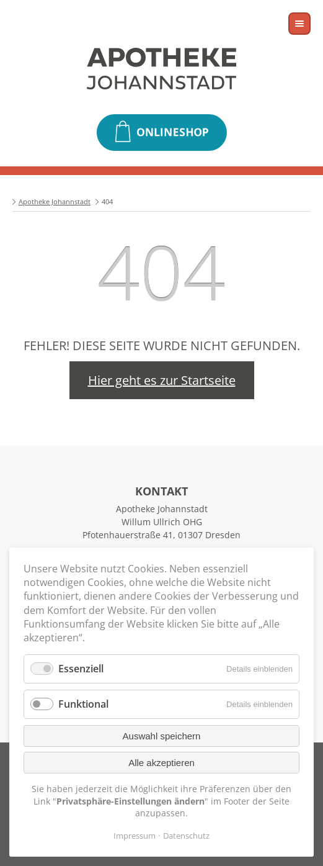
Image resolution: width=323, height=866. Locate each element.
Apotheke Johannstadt (55, 201)
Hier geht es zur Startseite (162, 380)
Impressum (134, 835)
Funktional (83, 704)
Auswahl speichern (162, 736)
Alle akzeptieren (161, 762)
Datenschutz (186, 835)
